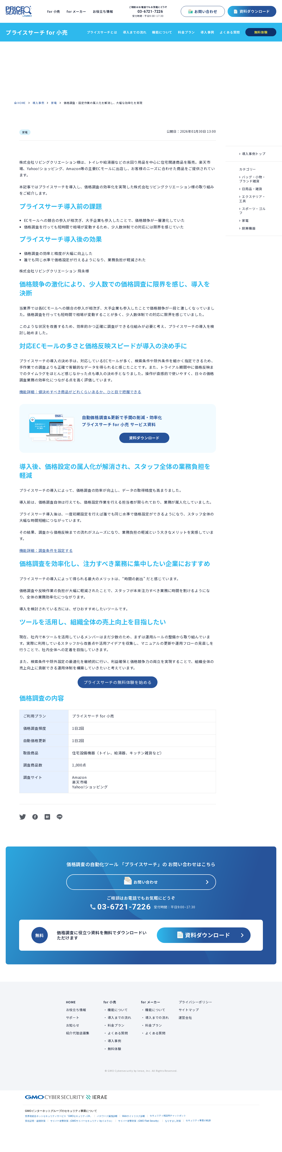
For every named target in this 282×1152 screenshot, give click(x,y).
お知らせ (72, 1025)
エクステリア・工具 (252, 198)
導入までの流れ (135, 32)
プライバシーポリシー (195, 1002)
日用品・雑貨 (252, 188)
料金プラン (186, 32)
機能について (162, 32)
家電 (54, 103)
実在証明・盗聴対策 (35, 1121)
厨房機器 (248, 228)
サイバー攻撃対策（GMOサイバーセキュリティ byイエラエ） (81, 1121)
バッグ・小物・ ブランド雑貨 (252, 179)
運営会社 (185, 1017)
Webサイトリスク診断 (133, 1116)
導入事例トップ (254, 153)
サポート (72, 1017)
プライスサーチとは (102, 32)
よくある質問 (230, 32)
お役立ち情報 (104, 11)
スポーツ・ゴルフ (252, 210)
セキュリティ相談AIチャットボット (168, 1115)
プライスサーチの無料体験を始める (118, 682)
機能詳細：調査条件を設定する (46, 550)
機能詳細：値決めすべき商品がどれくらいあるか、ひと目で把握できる (80, 391)
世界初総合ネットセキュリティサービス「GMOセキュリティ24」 (58, 1116)
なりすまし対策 (173, 1121)
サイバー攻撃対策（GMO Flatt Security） (139, 1121)
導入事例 (207, 32)
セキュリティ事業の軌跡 (198, 1120)
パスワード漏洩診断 (107, 1116)
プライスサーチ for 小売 (37, 32)
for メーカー (78, 11)
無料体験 (114, 1048)
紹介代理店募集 (78, 1033)
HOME (22, 103)
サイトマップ (189, 1009)
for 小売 (55, 11)
